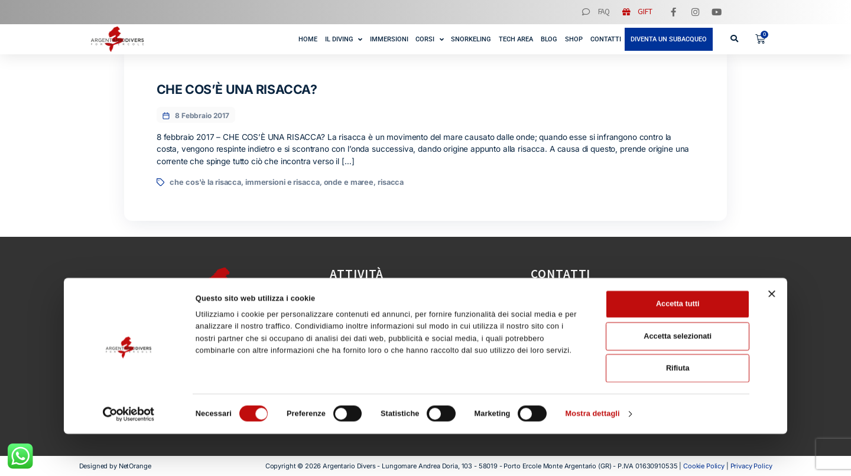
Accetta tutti (678, 346)
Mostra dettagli (593, 456)
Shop (574, 39)
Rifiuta (678, 410)
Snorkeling (471, 39)
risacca (391, 182)
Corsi (429, 39)
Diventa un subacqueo (669, 39)
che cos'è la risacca (205, 182)
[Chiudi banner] (771, 336)
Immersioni (389, 39)
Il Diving (343, 39)
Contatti (605, 39)
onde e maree (349, 182)
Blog (549, 39)
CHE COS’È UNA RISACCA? (237, 89)
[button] (734, 39)
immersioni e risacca (282, 182)
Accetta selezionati (678, 378)
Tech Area (516, 39)
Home (307, 39)
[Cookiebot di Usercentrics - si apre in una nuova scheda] (129, 456)
